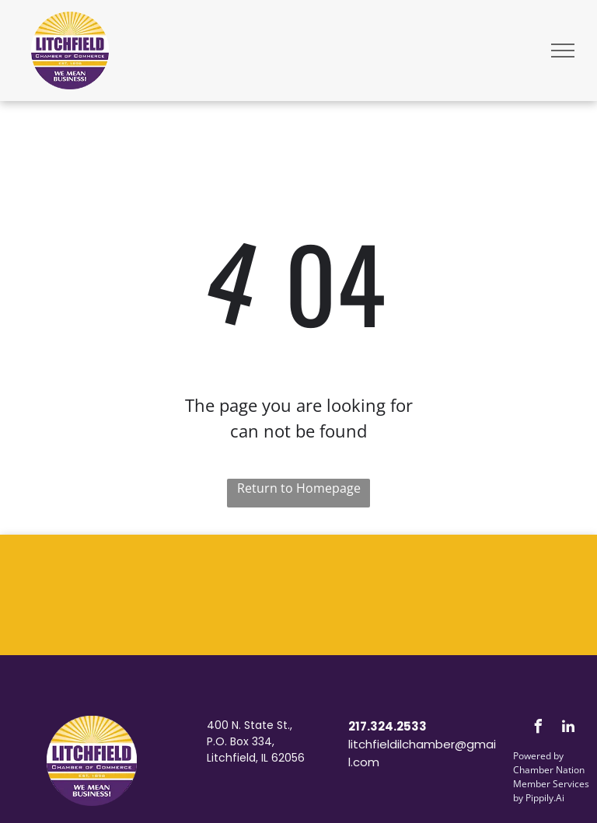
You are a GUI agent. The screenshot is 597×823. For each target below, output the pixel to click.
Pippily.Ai (544, 797)
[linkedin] (568, 728)
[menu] (563, 50)
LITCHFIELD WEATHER (298, 593)
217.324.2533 (387, 726)
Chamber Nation (549, 769)
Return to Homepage (299, 488)
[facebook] (538, 728)
